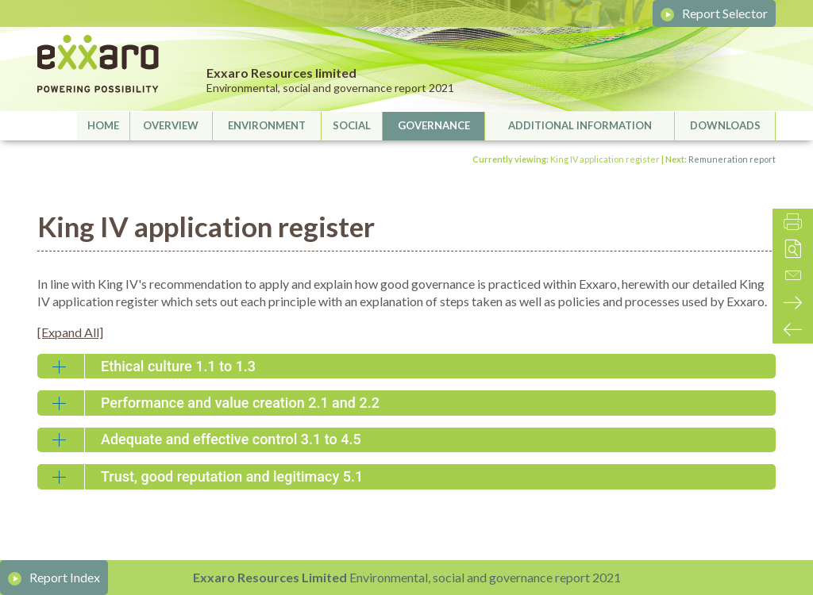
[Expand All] (70, 332)
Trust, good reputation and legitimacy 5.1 (232, 476)
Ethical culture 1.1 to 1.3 (178, 366)
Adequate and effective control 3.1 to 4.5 (231, 439)
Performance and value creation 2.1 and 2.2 (240, 402)
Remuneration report (732, 159)
